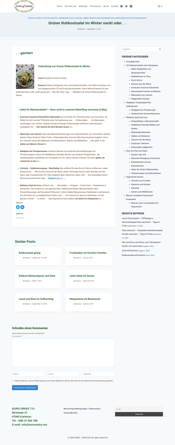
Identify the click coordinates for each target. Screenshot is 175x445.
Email (50, 374)
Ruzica (82, 29)
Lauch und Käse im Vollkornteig (36, 298)
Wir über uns (70, 6)
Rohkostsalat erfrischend (133, 255)
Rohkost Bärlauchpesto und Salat (37, 275)
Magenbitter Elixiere (140, 99)
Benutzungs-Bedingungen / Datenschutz (82, 408)
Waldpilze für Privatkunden (143, 110)
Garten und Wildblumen (142, 192)
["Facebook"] (121, 6)
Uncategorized (132, 61)
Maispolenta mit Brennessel (85, 298)
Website (87, 374)
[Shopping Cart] (160, 6)
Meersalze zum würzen (141, 95)
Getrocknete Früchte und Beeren (146, 91)
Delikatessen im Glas (140, 76)
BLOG (106, 6)
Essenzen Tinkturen (140, 143)
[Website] (99, 374)
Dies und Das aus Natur (137, 151)
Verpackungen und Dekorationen (146, 173)
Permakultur (95, 6)
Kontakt (114, 6)
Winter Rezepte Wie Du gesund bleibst (131, 18)
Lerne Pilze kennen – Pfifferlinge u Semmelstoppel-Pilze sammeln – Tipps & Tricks (141, 222)
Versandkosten (70, 413)
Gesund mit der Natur (141, 139)
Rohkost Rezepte (35, 18)
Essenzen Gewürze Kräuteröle (144, 87)
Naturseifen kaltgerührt (142, 147)
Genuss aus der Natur (141, 84)
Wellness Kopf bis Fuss (136, 117)
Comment (17, 336)
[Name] (28, 374)
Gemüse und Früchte (140, 180)
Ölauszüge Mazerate (140, 132)
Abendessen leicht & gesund (70, 18)
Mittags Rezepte (50, 18)
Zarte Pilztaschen (130, 250)
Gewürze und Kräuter (140, 184)
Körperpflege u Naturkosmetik (145, 121)
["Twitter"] (126, 6)
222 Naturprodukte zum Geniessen (142, 65)
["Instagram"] (131, 6)
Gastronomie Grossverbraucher (145, 113)
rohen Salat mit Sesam (82, 275)
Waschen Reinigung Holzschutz (145, 158)
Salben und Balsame (140, 136)
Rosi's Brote (136, 80)
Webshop (83, 6)
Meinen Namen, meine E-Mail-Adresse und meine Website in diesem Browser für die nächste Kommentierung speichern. (64, 381)
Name (16, 374)
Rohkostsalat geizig (29, 252)
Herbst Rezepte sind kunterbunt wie (98, 18)
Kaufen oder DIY (138, 154)
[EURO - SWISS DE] (24, 6)
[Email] (63, 374)
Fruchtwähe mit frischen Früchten (88, 252)
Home (59, 6)
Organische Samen (134, 177)
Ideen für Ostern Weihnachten (144, 169)
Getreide (135, 188)
